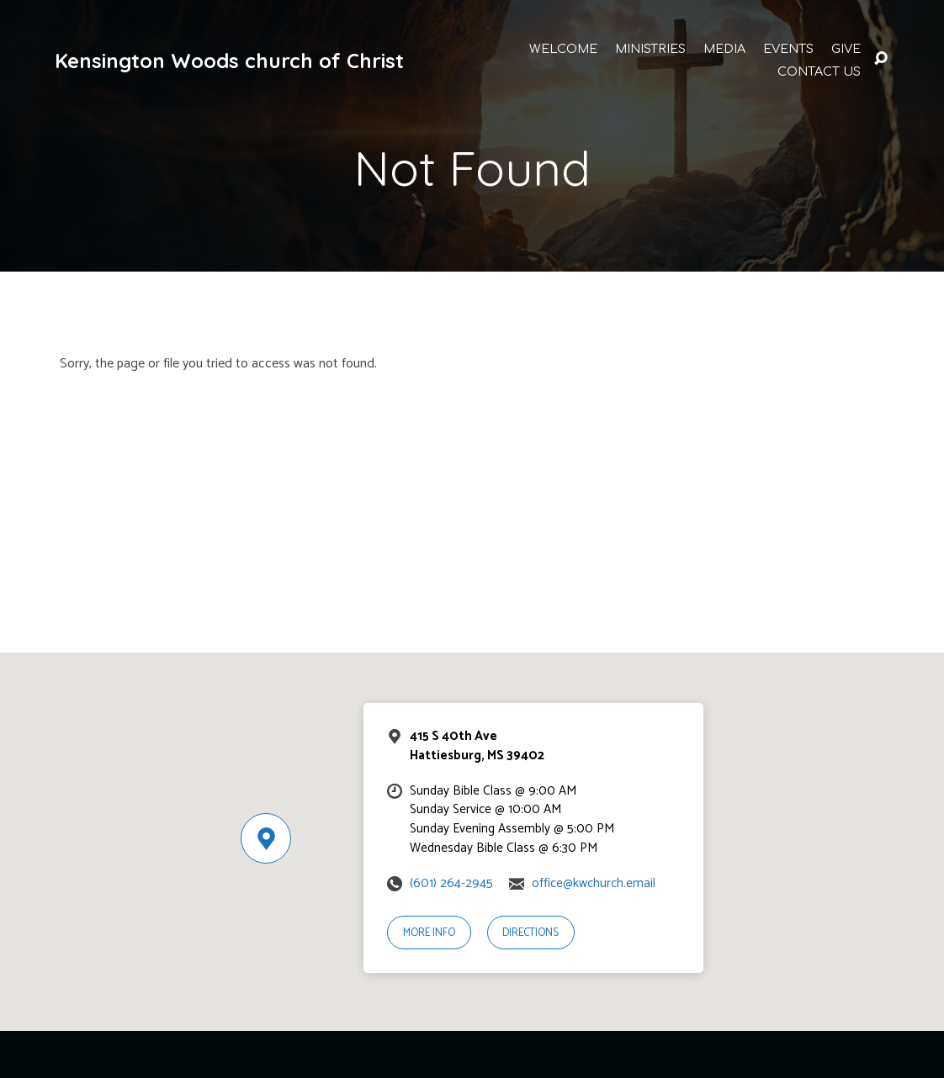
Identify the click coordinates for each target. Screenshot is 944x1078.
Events (788, 49)
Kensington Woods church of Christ (229, 60)
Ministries (650, 49)
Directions (530, 933)
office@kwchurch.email (593, 883)
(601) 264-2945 (451, 883)
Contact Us (819, 71)
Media (724, 49)
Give (846, 49)
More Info (429, 933)
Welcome (563, 49)
